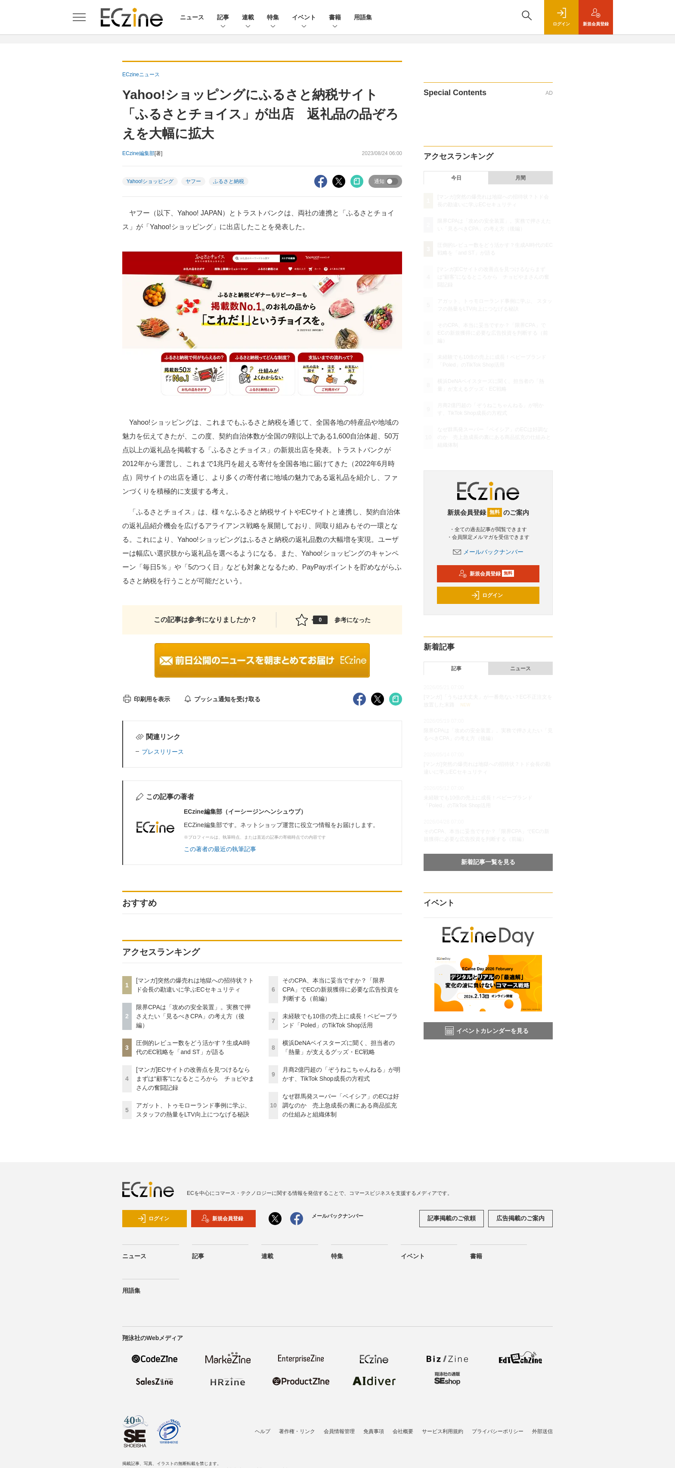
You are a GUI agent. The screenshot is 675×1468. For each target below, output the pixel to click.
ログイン (487, 595)
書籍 (335, 18)
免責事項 (373, 1431)
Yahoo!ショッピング (150, 181)
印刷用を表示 (146, 699)
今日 (456, 178)
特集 (273, 18)
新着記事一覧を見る (488, 861)
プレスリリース (163, 751)
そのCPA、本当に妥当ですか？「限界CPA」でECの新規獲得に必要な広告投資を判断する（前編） (340, 989)
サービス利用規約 (442, 1431)
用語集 (363, 17)
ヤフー (193, 181)
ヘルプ (262, 1431)
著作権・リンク (297, 1431)
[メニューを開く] (79, 17)
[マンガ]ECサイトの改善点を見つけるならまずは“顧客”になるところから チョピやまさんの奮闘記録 (195, 1078)
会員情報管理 (339, 1431)
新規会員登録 (486, 573)
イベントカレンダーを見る (487, 1030)
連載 (248, 18)
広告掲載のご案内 (520, 1218)
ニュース (192, 17)
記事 (223, 18)
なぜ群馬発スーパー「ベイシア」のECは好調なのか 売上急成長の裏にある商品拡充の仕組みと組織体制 (340, 1105)
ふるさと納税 (228, 181)
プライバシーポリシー (497, 1431)
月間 (520, 178)
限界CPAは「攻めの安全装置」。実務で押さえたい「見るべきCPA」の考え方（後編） (193, 1016)
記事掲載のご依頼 (451, 1218)
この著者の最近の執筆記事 (220, 849)
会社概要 (403, 1431)
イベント (304, 18)
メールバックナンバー (488, 551)
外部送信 (542, 1431)
